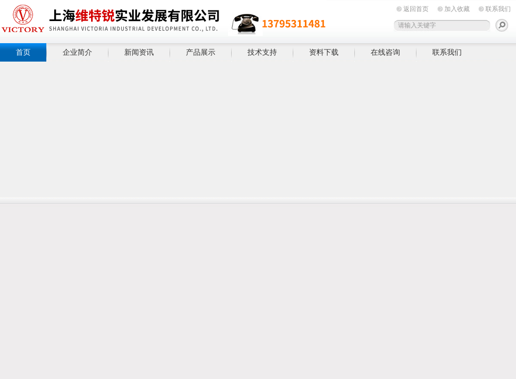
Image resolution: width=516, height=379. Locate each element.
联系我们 (498, 9)
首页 (23, 52)
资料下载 (324, 52)
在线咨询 (385, 52)
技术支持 (262, 52)
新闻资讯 (139, 52)
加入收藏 (457, 9)
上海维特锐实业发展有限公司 (163, 19)
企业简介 (77, 52)
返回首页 (416, 9)
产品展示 (200, 52)
